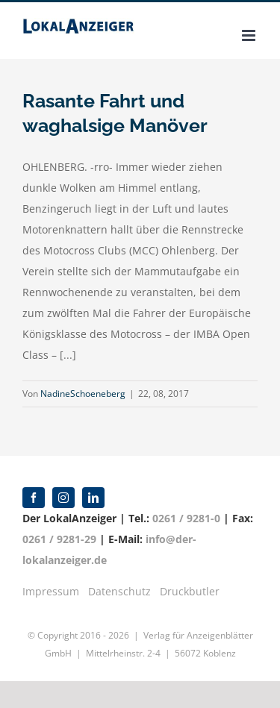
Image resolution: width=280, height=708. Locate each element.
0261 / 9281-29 (59, 539)
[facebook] (33, 497)
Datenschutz (119, 591)
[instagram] (63, 497)
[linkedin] (93, 497)
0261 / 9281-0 (186, 518)
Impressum (50, 591)
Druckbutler (190, 591)
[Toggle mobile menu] (250, 35)
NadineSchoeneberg (82, 393)
